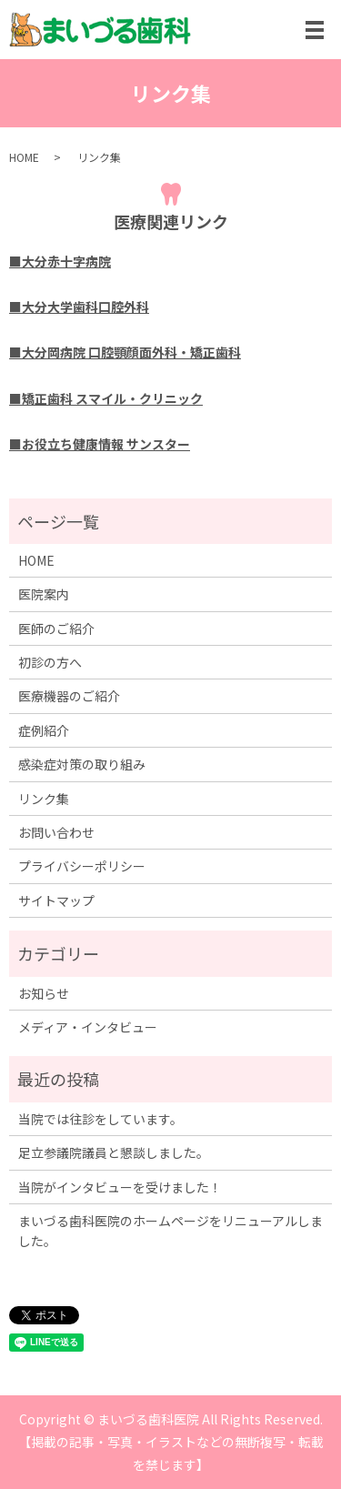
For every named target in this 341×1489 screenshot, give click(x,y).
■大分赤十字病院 (60, 261)
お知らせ (43, 993)
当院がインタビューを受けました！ (120, 1187)
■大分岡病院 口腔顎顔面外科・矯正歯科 (125, 352)
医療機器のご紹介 (69, 696)
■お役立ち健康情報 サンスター (99, 444)
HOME (24, 157)
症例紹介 (43, 730)
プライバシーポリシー (81, 866)
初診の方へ (50, 662)
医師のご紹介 (56, 628)
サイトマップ (56, 900)
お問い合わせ (56, 832)
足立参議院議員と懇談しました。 (113, 1152)
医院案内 (43, 594)
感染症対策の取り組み (81, 764)
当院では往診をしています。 (100, 1119)
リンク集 (43, 799)
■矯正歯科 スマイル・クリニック (106, 398)
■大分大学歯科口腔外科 (79, 306)
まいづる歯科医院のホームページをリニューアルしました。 (170, 1231)
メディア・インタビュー (87, 1027)
